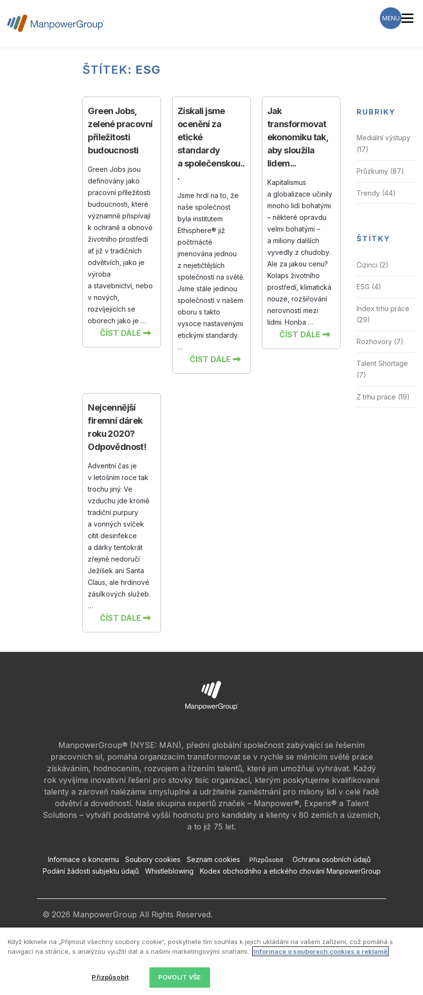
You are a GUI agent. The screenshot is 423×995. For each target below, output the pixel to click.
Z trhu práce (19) (383, 397)
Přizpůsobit (266, 859)
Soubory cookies (152, 859)
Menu (407, 18)
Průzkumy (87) (380, 171)
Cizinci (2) (373, 265)
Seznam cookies (213, 859)
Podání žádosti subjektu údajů (91, 871)
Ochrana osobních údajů (332, 859)
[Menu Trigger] (391, 18)
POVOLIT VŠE (179, 977)
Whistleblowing (169, 871)
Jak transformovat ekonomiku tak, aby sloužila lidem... (297, 137)
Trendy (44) (376, 193)
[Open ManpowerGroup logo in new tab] (211, 695)
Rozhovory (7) (380, 341)
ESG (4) (369, 286)
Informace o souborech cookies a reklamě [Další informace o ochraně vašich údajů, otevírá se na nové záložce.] (320, 951)
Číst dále (125, 333)
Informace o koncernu (83, 859)
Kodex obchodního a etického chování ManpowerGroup (290, 871)
